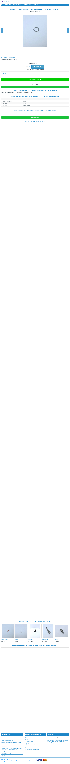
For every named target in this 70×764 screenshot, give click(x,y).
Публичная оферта (6, 753)
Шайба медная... (5, 639)
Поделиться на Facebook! (8, 57)
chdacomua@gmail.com (34, 749)
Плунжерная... (45, 639)
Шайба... (17, 639)
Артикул (32, 11)
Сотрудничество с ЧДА (7, 740)
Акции (3, 755)
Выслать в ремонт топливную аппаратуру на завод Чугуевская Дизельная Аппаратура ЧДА (12, 750)
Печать (4, 73)
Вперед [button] (68, 30)
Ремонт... (57, 639)
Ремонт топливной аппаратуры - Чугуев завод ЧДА (11, 743)
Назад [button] (2, 30)
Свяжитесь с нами (6, 738)
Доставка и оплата (6, 746)
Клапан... (30, 639)
